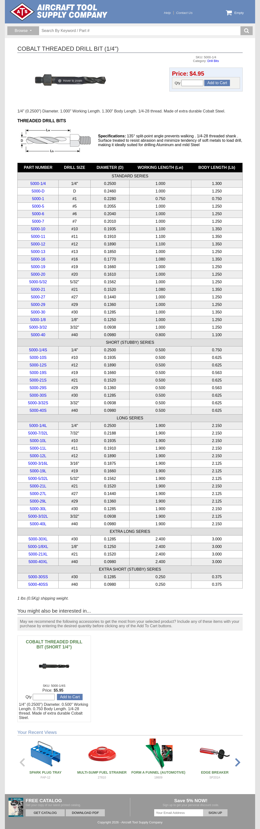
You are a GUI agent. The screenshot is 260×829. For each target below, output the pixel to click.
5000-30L (38, 509)
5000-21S (38, 380)
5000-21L (38, 486)
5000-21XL (38, 554)
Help (167, 13)
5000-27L (38, 494)
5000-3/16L (38, 463)
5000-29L (38, 501)
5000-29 (38, 305)
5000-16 (38, 259)
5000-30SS (38, 577)
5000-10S (38, 357)
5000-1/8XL (38, 547)
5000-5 (38, 206)
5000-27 (38, 297)
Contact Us (184, 13)
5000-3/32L (38, 516)
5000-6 (38, 214)
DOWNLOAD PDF (85, 813)
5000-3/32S (38, 403)
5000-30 (38, 312)
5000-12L (38, 456)
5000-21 (38, 289)
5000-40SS (38, 584)
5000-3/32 (38, 327)
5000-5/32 (38, 282)
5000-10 (38, 229)
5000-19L (38, 471)
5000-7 (38, 221)
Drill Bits (213, 61)
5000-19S (38, 373)
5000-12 (38, 244)
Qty (189, 83)
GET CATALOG (45, 813)
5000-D (38, 191)
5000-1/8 (38, 320)
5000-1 (38, 199)
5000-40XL (38, 562)
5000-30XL (38, 539)
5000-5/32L (38, 478)
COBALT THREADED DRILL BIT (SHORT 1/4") (54, 644)
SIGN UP (215, 813)
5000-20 (38, 274)
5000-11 (38, 236)
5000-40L (38, 524)
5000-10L (38, 441)
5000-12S (38, 365)
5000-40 (38, 335)
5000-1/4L (38, 426)
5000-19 (38, 267)
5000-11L (38, 448)
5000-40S (38, 410)
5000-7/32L (38, 433)
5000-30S (38, 395)
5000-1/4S (38, 350)
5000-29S (38, 388)
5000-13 (38, 252)
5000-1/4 (38, 184)
